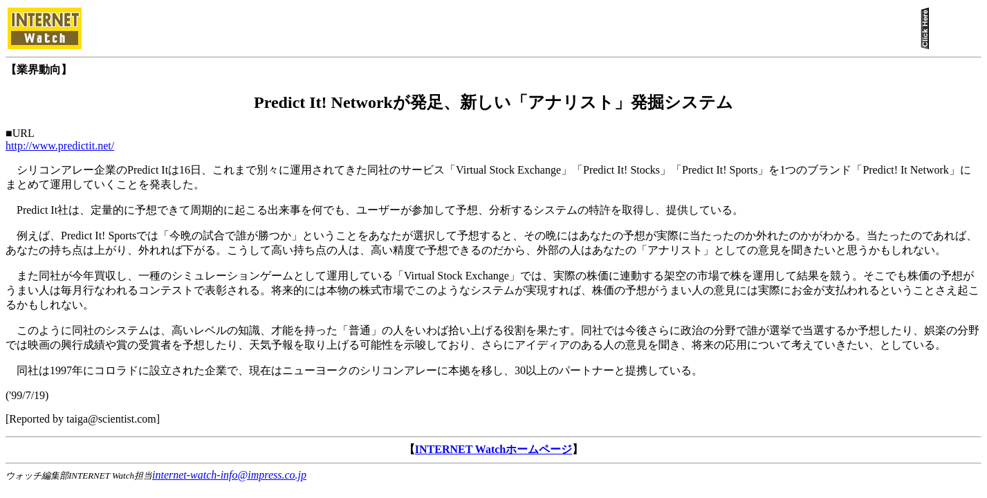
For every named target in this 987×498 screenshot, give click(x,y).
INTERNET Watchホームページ (493, 449)
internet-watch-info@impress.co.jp (229, 475)
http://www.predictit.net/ (60, 145)
